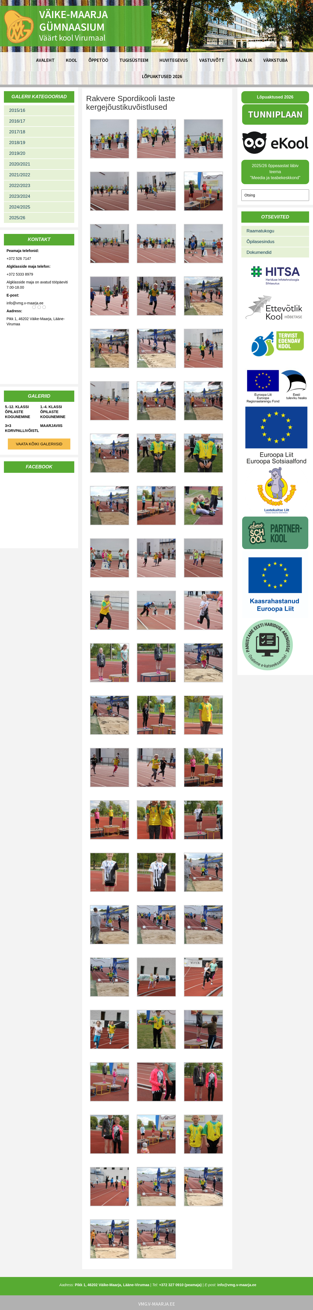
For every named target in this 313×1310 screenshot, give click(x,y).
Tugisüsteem (133, 60)
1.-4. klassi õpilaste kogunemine (52, 412)
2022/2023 (19, 185)
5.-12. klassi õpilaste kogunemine (17, 412)
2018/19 (17, 142)
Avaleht (45, 60)
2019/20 (17, 153)
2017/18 (17, 131)
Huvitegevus (174, 60)
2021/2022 (19, 174)
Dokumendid (259, 252)
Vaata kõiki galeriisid (39, 444)
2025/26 (17, 217)
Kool (71, 60)
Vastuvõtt (211, 60)
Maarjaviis (51, 426)
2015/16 (17, 110)
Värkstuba (275, 60)
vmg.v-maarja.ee (156, 1304)
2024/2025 (19, 207)
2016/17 (17, 121)
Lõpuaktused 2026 (162, 76)
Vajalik (244, 60)
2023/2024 (19, 196)
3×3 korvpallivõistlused (22, 428)
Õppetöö (98, 60)
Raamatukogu (260, 230)
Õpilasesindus (261, 241)
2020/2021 (19, 164)
